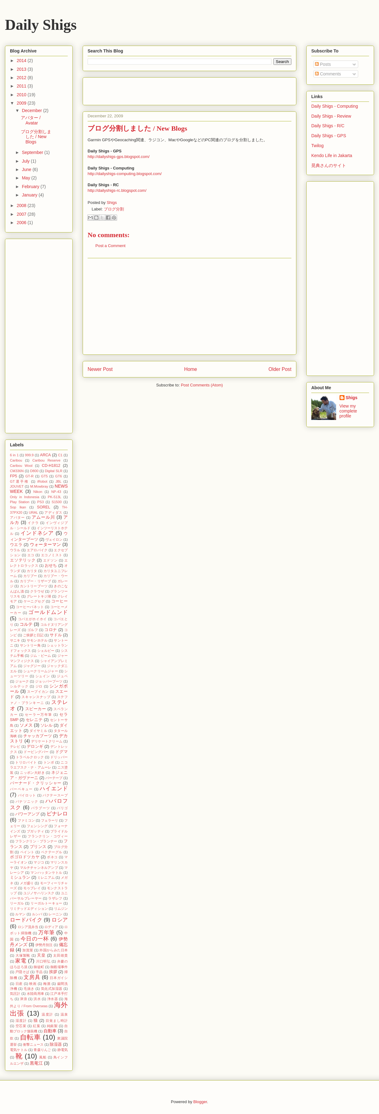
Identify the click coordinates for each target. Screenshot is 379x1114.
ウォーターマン (45, 544)
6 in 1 (14, 455)
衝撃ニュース (33, 1044)
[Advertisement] (189, 306)
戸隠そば (22, 972)
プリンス (38, 847)
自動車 (50, 1030)
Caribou (16, 460)
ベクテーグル (51, 852)
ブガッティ (35, 831)
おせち (51, 565)
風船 (43, 1057)
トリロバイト (26, 762)
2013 (22, 69)
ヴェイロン (53, 539)
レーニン (55, 914)
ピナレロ (57, 814)
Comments (328, 73)
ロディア (51, 927)
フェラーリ (49, 820)
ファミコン (26, 820)
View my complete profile (348, 411)
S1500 (57, 502)
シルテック (19, 686)
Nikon (37, 492)
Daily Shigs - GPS (328, 135)
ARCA (45, 455)
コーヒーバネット (30, 607)
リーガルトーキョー (46, 903)
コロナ (50, 630)
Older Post (279, 369)
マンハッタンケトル (46, 872)
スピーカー (35, 709)
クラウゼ (37, 591)
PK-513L (55, 497)
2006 (22, 222)
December (32, 110)
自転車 (30, 1037)
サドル (56, 635)
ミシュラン (20, 877)
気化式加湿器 (51, 988)
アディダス (53, 512)
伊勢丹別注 (44, 945)
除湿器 (56, 1044)
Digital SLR (53, 471)
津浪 (23, 999)
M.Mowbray (39, 486)
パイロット (27, 795)
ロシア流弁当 (28, 927)
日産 (19, 983)
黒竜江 (36, 1063)
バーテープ (53, 778)
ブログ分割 (114, 209)
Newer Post (100, 369)
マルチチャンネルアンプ (39, 867)
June (27, 169)
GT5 (44, 476)
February (31, 186)
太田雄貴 (60, 955)
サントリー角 (30, 645)
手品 (39, 972)
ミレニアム (46, 877)
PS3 (40, 502)
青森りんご (42, 1050)
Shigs (112, 202)
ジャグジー (32, 666)
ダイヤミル (38, 731)
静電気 (62, 1050)
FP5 (13, 476)
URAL (33, 512)
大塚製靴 (23, 955)
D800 (34, 471)
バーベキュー (21, 789)
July (26, 161)
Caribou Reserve (46, 460)
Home (190, 369)
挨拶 (53, 972)
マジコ (39, 862)
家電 (20, 961)
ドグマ (61, 752)
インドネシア (37, 533)
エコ (30, 555)
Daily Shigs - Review (331, 116)
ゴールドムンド (48, 612)
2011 (22, 85)
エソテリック (23, 560)
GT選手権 (19, 481)
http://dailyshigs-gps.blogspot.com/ (118, 156)
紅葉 (36, 1026)
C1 (60, 455)
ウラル (15, 550)
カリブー (30, 576)
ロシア (60, 920)
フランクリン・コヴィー (48, 836)
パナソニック (27, 801)
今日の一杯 (35, 939)
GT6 (58, 476)
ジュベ (62, 676)
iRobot (42, 481)
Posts (323, 64)
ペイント (27, 852)
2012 (22, 77)
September (33, 152)
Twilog (317, 145)
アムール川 (43, 517)
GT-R (29, 476)
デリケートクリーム (46, 741)
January (30, 194)
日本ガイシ (59, 978)
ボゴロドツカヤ (24, 857)
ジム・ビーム (40, 655)
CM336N (17, 471)
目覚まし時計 (57, 1020)
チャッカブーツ (37, 736)
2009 (22, 103)
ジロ (39, 686)
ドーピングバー (36, 752)
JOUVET (17, 486)
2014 (22, 60)
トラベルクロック (30, 757)
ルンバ (37, 914)
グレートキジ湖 (39, 596)
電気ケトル (18, 1050)
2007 (22, 214)
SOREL (43, 507)
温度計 (47, 1014)
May (26, 177)
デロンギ (35, 746)
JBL (59, 481)
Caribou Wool (21, 465)
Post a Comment (110, 245)
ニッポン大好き (32, 772)
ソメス (26, 725)
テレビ (15, 746)
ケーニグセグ (34, 601)
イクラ (33, 523)
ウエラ (16, 545)
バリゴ (62, 808)
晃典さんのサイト (328, 165)
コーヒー (59, 601)
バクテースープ (55, 795)
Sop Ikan (18, 507)
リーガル (17, 903)
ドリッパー (59, 757)
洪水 (37, 999)
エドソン (50, 560)
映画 (32, 983)
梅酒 (46, 983)
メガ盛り (27, 883)
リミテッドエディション (29, 908)
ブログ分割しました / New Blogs (36, 137)
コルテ (26, 624)
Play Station (19, 502)
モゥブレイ (32, 888)
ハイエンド (54, 789)
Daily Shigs (41, 24)
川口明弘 (43, 961)
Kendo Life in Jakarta (331, 155)
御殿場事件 (59, 967)
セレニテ (34, 720)
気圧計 (15, 993)
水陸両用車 (35, 993)
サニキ (15, 640)
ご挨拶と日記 (33, 635)
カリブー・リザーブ (35, 581)
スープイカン (38, 691)
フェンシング (37, 826)
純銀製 (52, 1026)
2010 (22, 94)
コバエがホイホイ (32, 619)
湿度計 (21, 1020)
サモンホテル (37, 640)
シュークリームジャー (40, 671)
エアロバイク (37, 550)
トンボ (48, 762)
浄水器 (52, 999)
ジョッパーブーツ (48, 681)
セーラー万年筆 (38, 714)
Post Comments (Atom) (202, 385)
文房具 (32, 977)
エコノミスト (51, 555)
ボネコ (52, 857)
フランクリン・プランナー (36, 841)
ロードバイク (26, 920)
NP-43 (56, 492)
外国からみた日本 (53, 950)
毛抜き (29, 988)
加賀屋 (27, 950)
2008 (22, 205)
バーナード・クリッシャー (36, 783)
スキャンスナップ (35, 697)
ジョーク (22, 681)
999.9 (29, 455)
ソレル (46, 725)
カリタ (32, 571)
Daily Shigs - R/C (328, 125)
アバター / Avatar (31, 120)
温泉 (64, 1014)
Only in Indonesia (24, 497)
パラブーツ (40, 808)
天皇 (41, 955)
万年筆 (46, 933)
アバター (17, 517)
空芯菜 (21, 1026)
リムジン (61, 908)
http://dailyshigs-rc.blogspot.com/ (117, 190)
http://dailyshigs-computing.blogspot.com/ (125, 173)
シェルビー (46, 650)
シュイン (42, 676)
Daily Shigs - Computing (334, 106)
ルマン (20, 914)
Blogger (200, 1101)
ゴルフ (32, 630)
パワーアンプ (27, 814)
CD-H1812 (51, 465)
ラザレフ (55, 898)
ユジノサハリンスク (39, 893)
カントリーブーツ (34, 586)
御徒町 (39, 967)
